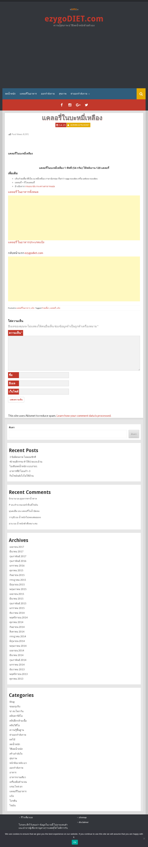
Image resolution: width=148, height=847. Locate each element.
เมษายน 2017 (16, 546)
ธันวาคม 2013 (17, 669)
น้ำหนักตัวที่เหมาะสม (27, 523)
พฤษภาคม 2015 (17, 589)
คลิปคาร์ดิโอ (16, 715)
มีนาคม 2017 (16, 551)
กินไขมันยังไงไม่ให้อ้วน (21, 475)
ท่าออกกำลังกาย (79, 93)
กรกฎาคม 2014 (17, 636)
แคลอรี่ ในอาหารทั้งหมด (23, 192)
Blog (12, 701)
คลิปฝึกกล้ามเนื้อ (18, 720)
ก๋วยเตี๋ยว (45, 308)
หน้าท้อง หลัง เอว (18, 762)
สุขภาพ (62, 93)
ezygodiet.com (34, 253)
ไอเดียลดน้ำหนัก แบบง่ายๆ (23, 466)
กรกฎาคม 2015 (17, 579)
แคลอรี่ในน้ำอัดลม (30, 511)
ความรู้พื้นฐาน (16, 729)
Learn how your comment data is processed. (84, 415)
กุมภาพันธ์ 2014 (17, 659)
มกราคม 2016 (17, 565)
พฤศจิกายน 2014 (18, 617)
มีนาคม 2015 (16, 598)
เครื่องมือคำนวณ (18, 781)
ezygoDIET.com (74, 19)
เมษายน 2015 (16, 593)
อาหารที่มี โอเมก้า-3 (19, 471)
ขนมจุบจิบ (14, 706)
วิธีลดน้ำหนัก (16, 748)
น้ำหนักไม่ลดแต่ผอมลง (30, 517)
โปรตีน (13, 800)
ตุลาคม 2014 (16, 622)
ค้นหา (12, 427)
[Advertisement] (74, 58)
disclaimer (84, 822)
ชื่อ (11, 375)
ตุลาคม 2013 (16, 678)
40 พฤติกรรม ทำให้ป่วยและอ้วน (25, 461)
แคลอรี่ (53, 308)
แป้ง (32, 308)
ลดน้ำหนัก (10, 93)
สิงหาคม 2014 (16, 631)
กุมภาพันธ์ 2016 (17, 560)
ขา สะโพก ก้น (16, 711)
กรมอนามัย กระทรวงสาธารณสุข (40, 186)
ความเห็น (15, 333)
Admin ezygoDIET (80, 125)
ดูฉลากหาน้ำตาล (28, 498)
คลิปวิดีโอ (14, 725)
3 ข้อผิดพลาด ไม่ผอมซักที (22, 456)
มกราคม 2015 (17, 608)
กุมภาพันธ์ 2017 (17, 556)
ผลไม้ (12, 739)
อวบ (11, 523)
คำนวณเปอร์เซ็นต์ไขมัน (26, 504)
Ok (74, 842)
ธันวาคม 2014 (17, 612)
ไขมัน (12, 805)
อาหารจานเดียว (17, 777)
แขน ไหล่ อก (15, 786)
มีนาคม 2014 (16, 655)
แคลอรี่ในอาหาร (28, 93)
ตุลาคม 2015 (16, 570)
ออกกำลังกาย (48, 93)
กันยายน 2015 (17, 575)
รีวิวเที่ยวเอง (27, 817)
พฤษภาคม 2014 (17, 645)
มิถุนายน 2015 (17, 584)
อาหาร (12, 772)
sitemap (83, 817)
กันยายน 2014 (17, 626)
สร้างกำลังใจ (15, 753)
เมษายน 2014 (16, 650)
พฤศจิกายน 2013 (18, 674)
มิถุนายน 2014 (17, 641)
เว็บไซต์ (13, 391)
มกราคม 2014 (17, 664)
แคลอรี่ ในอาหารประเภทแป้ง (26, 242)
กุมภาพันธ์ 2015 (17, 603)
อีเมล (12, 383)
